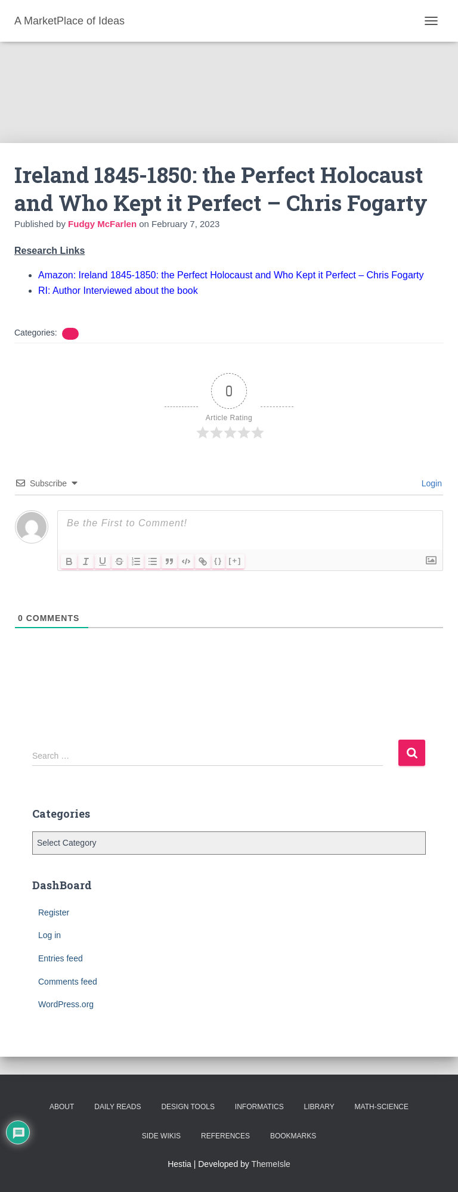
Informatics (259, 1107)
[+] (235, 560)
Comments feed (67, 981)
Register (53, 912)
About (61, 1107)
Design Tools (188, 1107)
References (225, 1136)
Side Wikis (161, 1136)
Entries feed (60, 958)
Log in (49, 935)
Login (430, 483)
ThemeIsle (271, 1164)
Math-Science (382, 1107)
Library (319, 1107)
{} (218, 560)
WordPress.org (66, 1004)
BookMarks (293, 1136)
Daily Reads (117, 1107)
